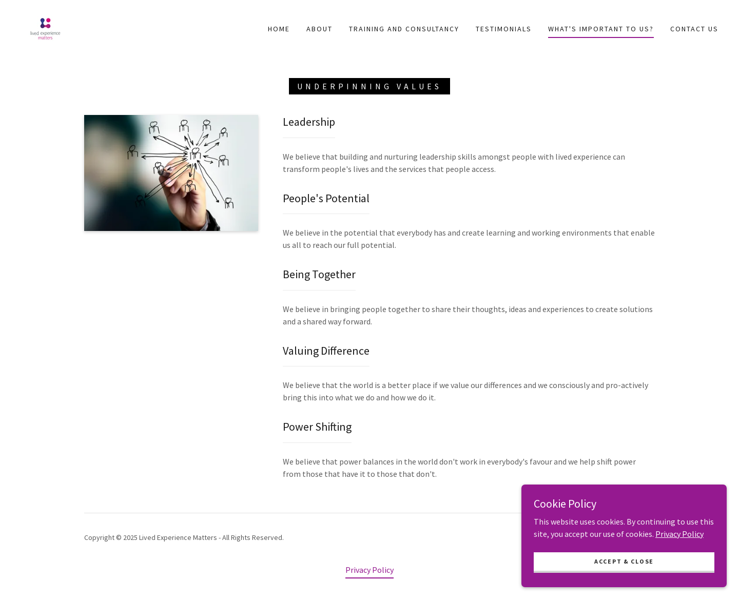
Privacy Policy (679, 588)
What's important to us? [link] (601, 28)
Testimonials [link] (504, 28)
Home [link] (279, 28)
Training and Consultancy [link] (404, 28)
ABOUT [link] (319, 28)
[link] (45, 28)
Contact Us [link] (694, 28)
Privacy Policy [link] (369, 570)
